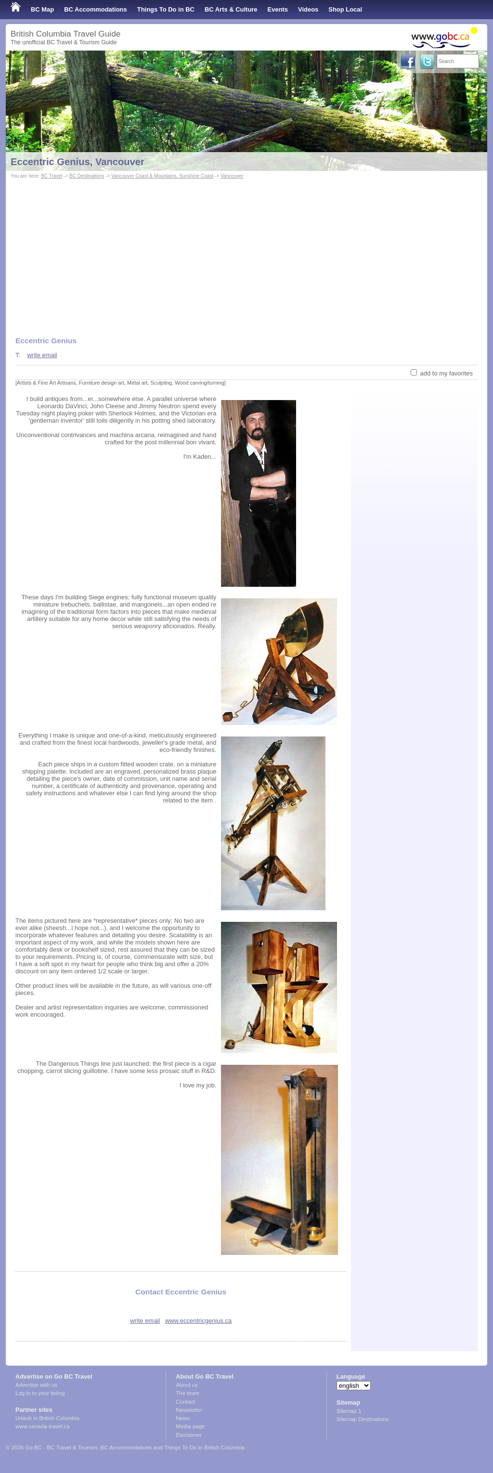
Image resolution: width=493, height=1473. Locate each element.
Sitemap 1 (349, 1411)
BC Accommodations (95, 9)
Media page (190, 1426)
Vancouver (232, 176)
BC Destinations (86, 176)
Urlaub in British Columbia (47, 1418)
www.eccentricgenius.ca (198, 1320)
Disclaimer (189, 1435)
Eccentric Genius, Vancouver (77, 161)
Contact (185, 1402)
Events (278, 9)
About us (186, 1385)
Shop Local (345, 9)
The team (187, 1393)
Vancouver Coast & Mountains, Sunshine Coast (162, 176)
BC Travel (51, 176)
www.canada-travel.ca (42, 1426)
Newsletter (189, 1410)
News (183, 1418)
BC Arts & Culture (231, 9)
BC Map (42, 9)
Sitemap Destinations (363, 1419)
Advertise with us (36, 1385)
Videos (308, 9)
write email (42, 355)
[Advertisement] (246, 253)
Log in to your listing (40, 1393)
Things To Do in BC (166, 9)
